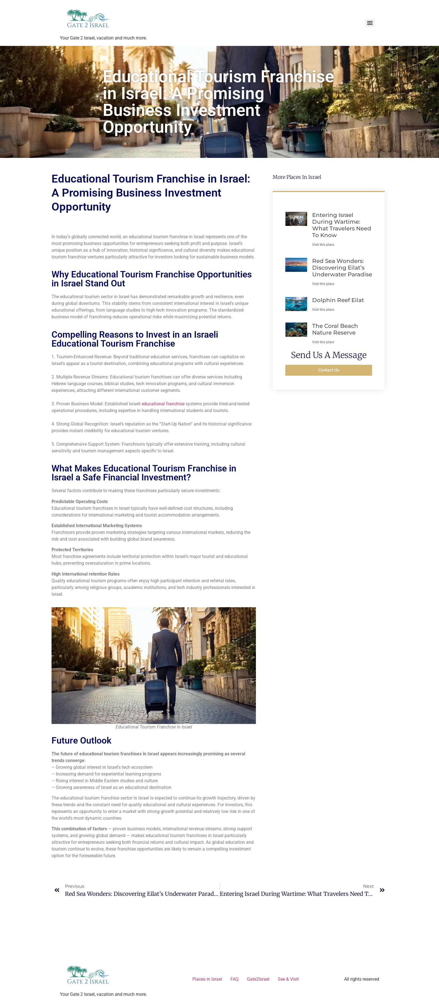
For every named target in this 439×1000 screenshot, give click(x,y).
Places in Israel (207, 979)
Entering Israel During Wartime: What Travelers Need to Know (341, 225)
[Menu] (370, 23)
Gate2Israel (258, 979)
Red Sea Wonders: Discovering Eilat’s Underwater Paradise (342, 268)
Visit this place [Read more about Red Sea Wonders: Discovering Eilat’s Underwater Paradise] (323, 284)
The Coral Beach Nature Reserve (335, 329)
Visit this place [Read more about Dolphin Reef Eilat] (323, 310)
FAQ (234, 979)
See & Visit (288, 979)
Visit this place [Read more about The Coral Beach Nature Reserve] (323, 342)
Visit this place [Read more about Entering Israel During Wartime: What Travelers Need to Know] (323, 245)
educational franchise (163, 403)
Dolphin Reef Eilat (338, 300)
